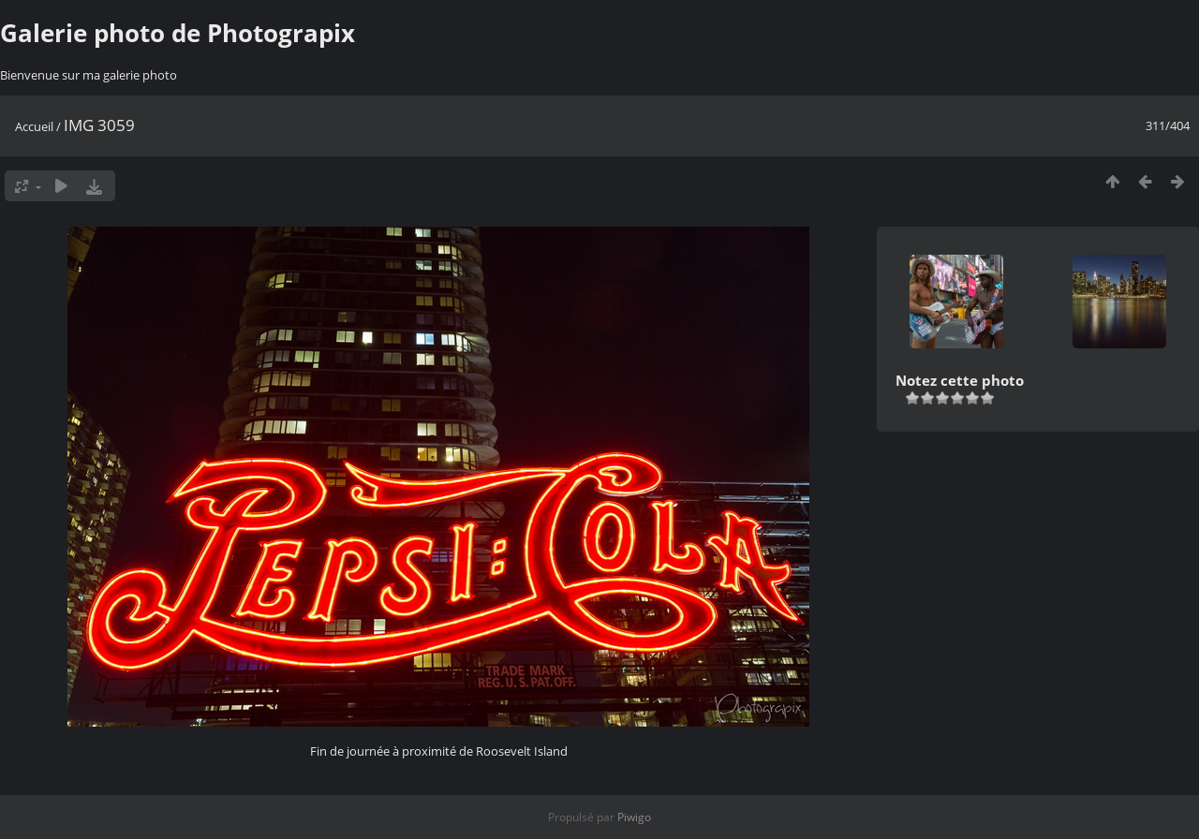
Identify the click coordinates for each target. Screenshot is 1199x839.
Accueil (34, 126)
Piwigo (634, 817)
